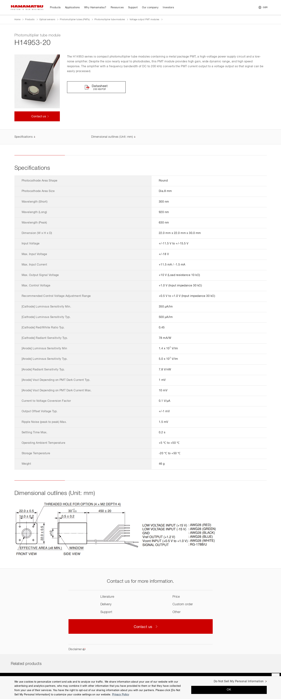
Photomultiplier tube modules (109, 20)
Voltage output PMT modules (144, 20)
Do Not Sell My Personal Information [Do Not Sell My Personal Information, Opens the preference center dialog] (239, 681)
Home (17, 20)
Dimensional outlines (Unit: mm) (112, 137)
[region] (140, 687)
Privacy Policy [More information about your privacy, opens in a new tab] (120, 694)
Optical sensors (47, 20)
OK (229, 689)
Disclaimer (75, 649)
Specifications (23, 137)
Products (29, 20)
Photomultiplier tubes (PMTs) (75, 20)
